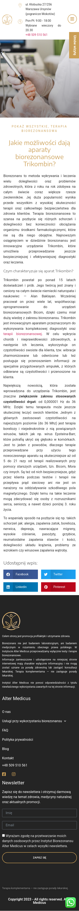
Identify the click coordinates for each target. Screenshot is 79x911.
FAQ (5, 730)
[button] (20, 574)
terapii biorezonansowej (22, 334)
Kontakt (8, 758)
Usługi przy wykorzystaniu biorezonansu (34, 721)
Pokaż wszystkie (30, 126)
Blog (5, 749)
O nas (6, 712)
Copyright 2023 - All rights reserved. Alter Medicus (39, 901)
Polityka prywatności (17, 740)
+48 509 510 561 (36, 34)
